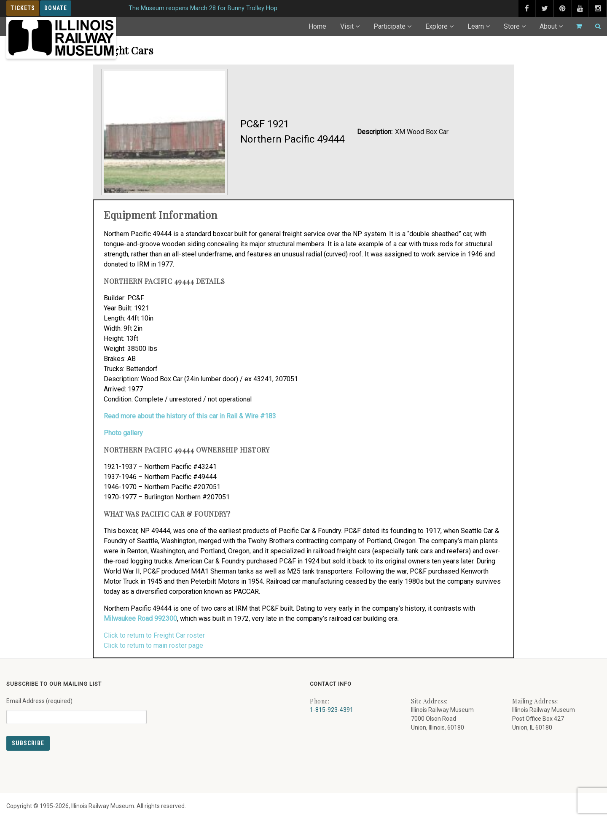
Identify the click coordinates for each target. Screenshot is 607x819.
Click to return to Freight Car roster (154, 635)
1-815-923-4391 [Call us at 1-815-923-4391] (331, 709)
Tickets (23, 8)
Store (512, 26)
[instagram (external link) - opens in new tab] (597, 8)
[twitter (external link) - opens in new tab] (544, 8)
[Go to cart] (575, 26)
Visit (347, 26)
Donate (55, 8)
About (548, 26)
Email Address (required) (76, 708)
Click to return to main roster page (153, 645)
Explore (436, 26)
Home (317, 26)
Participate (389, 26)
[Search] (594, 26)
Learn (475, 26)
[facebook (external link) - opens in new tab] (526, 8)
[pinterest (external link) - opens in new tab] (562, 8)
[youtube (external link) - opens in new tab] (580, 8)
